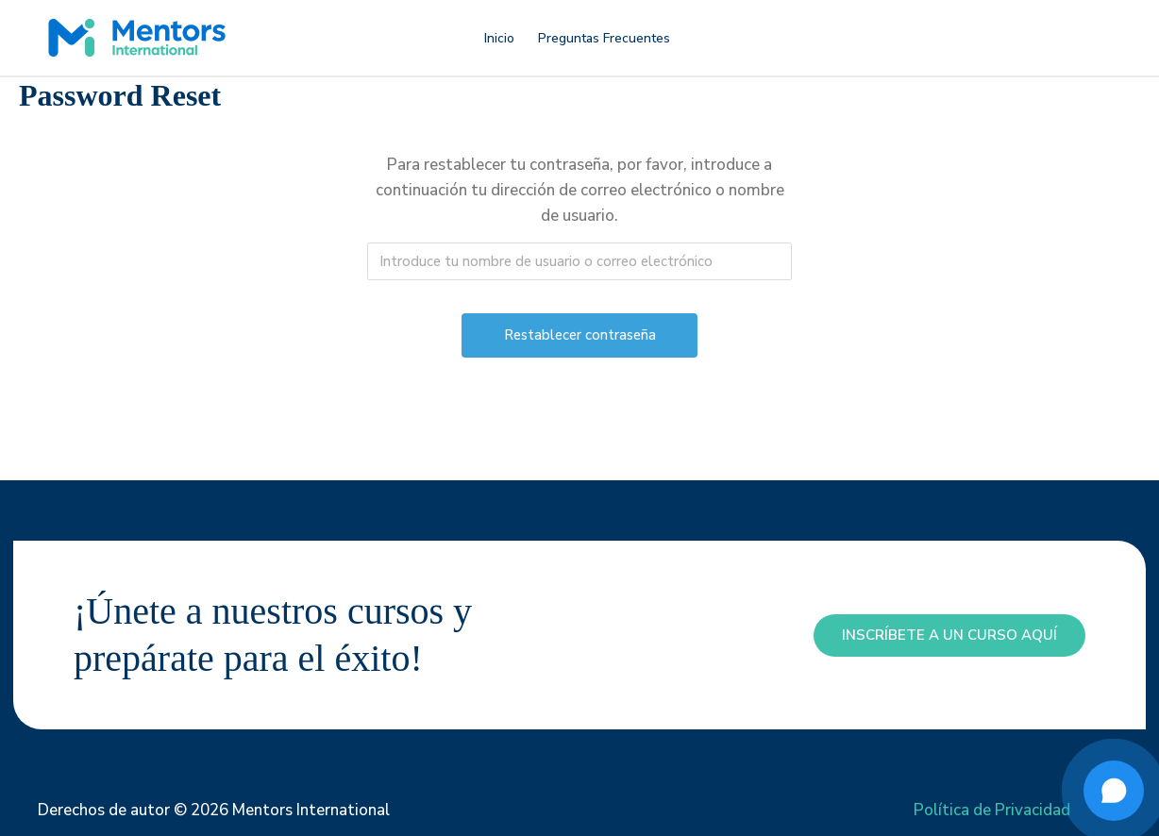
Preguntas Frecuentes (604, 38)
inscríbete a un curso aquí (949, 635)
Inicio (499, 38)
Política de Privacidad (992, 810)
